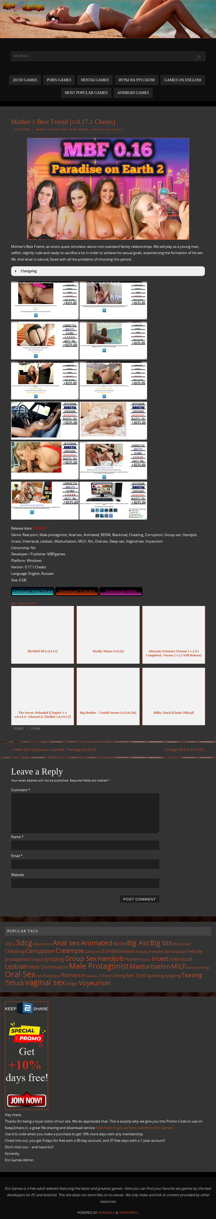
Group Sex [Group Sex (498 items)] (81, 958)
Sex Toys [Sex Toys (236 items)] (136, 975)
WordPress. (129, 1212)
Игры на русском (106, 129)
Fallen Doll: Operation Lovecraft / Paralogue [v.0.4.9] (54, 749)
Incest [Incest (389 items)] (160, 958)
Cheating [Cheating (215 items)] (15, 951)
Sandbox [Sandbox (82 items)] (92, 976)
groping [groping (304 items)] (54, 958)
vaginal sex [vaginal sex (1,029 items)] (45, 982)
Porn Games (78, 129)
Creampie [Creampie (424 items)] (70, 950)
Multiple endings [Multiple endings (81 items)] (198, 968)
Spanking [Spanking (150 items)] (155, 975)
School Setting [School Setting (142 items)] (112, 975)
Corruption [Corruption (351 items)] (40, 951)
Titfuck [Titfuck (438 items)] (14, 982)
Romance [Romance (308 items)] (73, 975)
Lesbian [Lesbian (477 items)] (16, 966)
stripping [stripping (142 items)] (172, 975)
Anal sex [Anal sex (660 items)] (66, 943)
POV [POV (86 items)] (39, 976)
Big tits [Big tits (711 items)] (161, 943)
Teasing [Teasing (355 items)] (192, 975)
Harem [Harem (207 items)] (132, 959)
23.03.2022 (22, 129)
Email (16, 855)
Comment (20, 789)
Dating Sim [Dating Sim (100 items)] (93, 951)
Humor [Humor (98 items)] (146, 959)
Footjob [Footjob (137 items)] (37, 959)
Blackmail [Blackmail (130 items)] (181, 943)
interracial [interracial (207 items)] (180, 959)
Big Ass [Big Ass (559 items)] (138, 942)
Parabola (106, 1212)
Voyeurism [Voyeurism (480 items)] (95, 982)
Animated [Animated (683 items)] (96, 943)
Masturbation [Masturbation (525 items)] (149, 966)
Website (17, 874)
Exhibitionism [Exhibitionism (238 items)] (118, 951)
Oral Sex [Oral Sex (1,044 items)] (20, 974)
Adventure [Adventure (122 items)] (42, 943)
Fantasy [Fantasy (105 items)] (142, 951)
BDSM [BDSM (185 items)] (119, 944)
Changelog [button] (25, 271)
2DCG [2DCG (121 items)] (10, 943)
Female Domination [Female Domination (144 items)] (167, 951)
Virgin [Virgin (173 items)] (72, 984)
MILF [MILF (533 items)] (178, 966)
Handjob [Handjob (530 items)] (110, 958)
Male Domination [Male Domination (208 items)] (48, 967)
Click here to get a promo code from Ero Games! (134, 1127)
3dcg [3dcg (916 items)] (24, 942)
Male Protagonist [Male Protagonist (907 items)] (99, 966)
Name (17, 836)
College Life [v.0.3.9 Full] (185, 749)
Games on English (51, 129)
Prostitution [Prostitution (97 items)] (52, 976)
